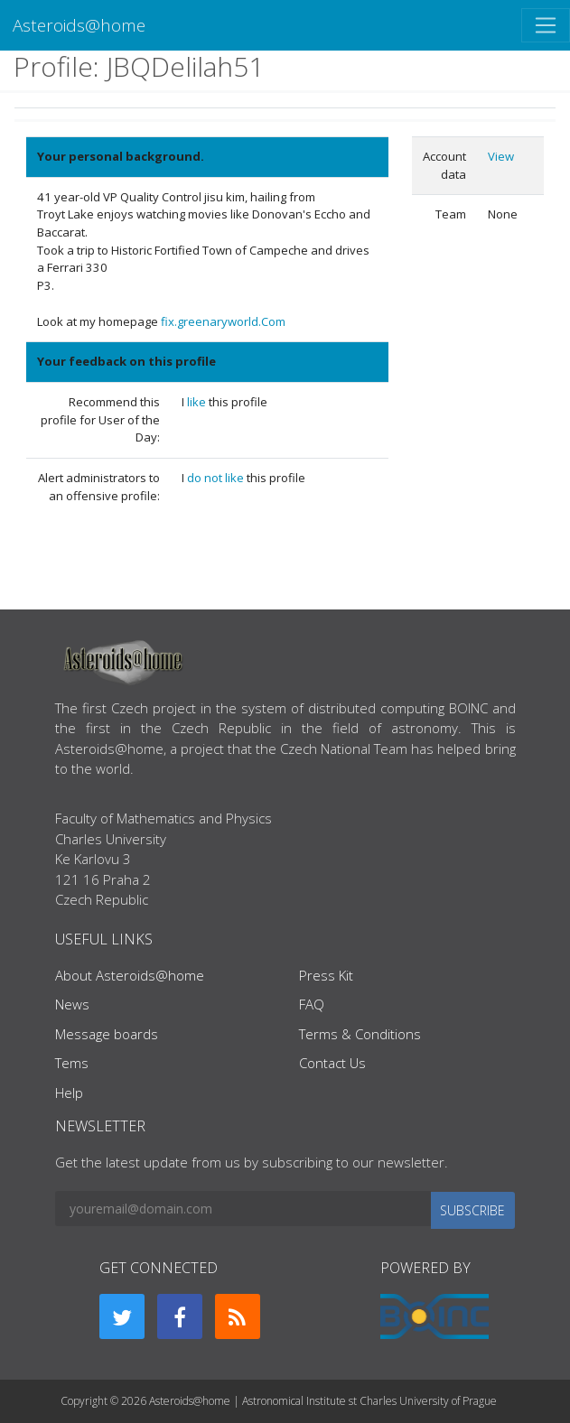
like (198, 402)
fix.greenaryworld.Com (223, 321)
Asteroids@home (79, 25)
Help (69, 1093)
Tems (72, 1063)
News (72, 1004)
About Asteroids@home (129, 975)
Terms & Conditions (360, 1034)
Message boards (106, 1034)
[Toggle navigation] (545, 25)
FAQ (311, 1004)
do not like (217, 478)
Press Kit (326, 975)
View (501, 156)
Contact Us (332, 1063)
